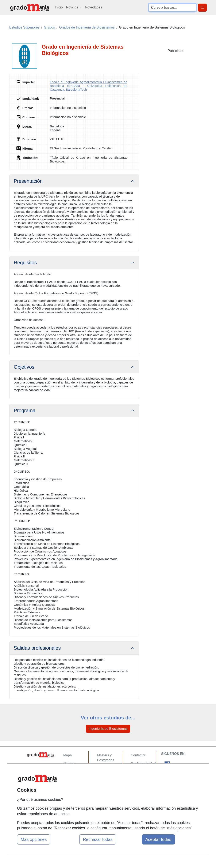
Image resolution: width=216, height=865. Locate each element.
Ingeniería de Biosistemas (108, 728)
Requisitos (25, 262)
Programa (24, 410)
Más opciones (34, 839)
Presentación (28, 181)
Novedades (93, 7)
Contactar (138, 755)
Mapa (67, 755)
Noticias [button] (72, 7)
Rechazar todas (97, 839)
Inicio (59, 7)
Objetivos (24, 367)
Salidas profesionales (37, 648)
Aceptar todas (158, 839)
